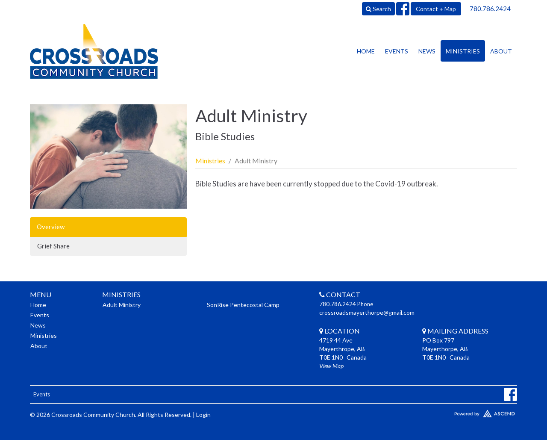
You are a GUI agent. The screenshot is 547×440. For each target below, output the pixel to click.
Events (396, 51)
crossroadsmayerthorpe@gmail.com (367, 312)
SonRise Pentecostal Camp (243, 304)
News (426, 51)
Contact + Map (436, 8)
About (501, 51)
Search (378, 8)
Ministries (463, 51)
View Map (331, 365)
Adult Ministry (122, 304)
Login (203, 414)
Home (366, 51)
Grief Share (53, 246)
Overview (51, 226)
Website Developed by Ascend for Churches (459, 412)
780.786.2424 (490, 8)
